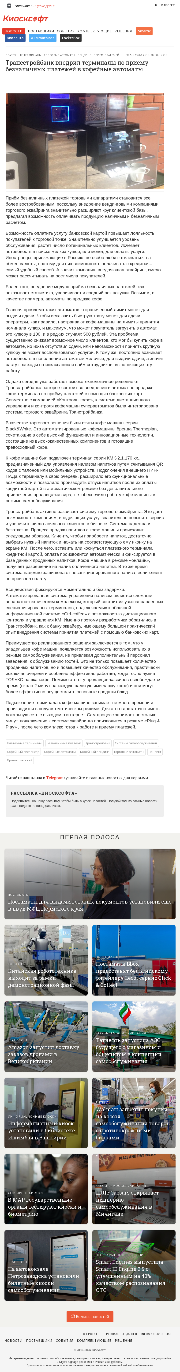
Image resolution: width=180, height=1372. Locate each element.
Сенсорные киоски (25, 1193)
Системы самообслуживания (136, 743)
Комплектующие (94, 31)
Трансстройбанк (98, 743)
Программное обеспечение (120, 1255)
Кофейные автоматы (60, 752)
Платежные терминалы (23, 55)
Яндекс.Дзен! (43, 6)
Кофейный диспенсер (23, 752)
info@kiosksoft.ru (156, 1334)
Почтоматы (106, 957)
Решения (123, 31)
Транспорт (18, 1040)
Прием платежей (107, 55)
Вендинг (84, 55)
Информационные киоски (32, 1117)
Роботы (15, 964)
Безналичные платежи (64, 743)
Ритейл (102, 1102)
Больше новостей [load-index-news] (90, 1316)
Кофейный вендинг (94, 752)
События (66, 31)
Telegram (55, 777)
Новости (14, 31)
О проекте (168, 5)
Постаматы (18, 895)
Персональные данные (120, 1334)
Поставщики (41, 31)
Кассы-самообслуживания (121, 1033)
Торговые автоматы (59, 55)
